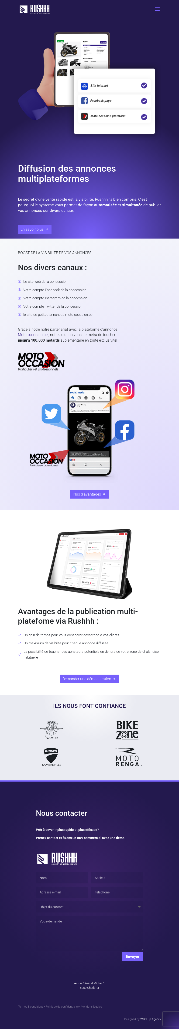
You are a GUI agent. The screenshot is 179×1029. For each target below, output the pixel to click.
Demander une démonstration (86, 679)
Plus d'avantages (87, 494)
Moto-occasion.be (33, 335)
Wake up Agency (150, 1019)
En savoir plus (32, 229)
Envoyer (132, 956)
